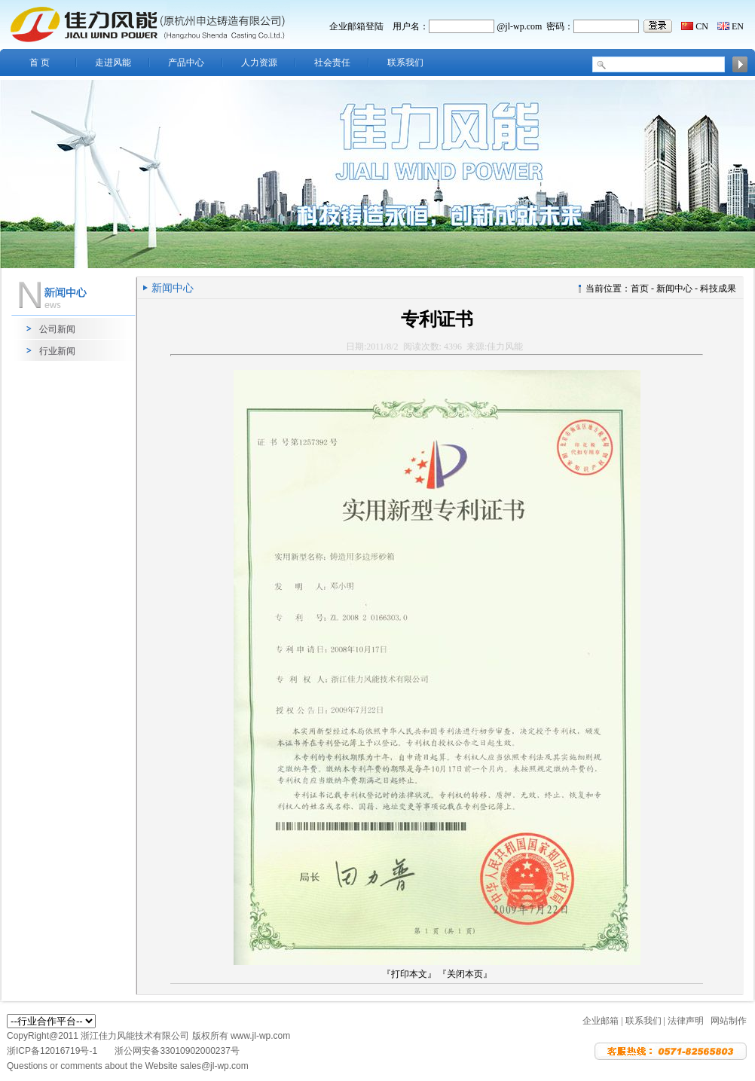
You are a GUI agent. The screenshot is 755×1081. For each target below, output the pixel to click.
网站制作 (729, 1020)
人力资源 (259, 62)
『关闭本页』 (465, 974)
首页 (640, 288)
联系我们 (405, 62)
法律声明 (686, 1020)
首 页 (39, 62)
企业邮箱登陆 (356, 26)
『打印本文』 (409, 974)
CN (701, 26)
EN (738, 26)
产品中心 (186, 62)
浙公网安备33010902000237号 (177, 1051)
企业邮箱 (600, 1020)
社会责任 (332, 62)
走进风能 (113, 62)
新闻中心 (674, 288)
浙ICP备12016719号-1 (53, 1051)
